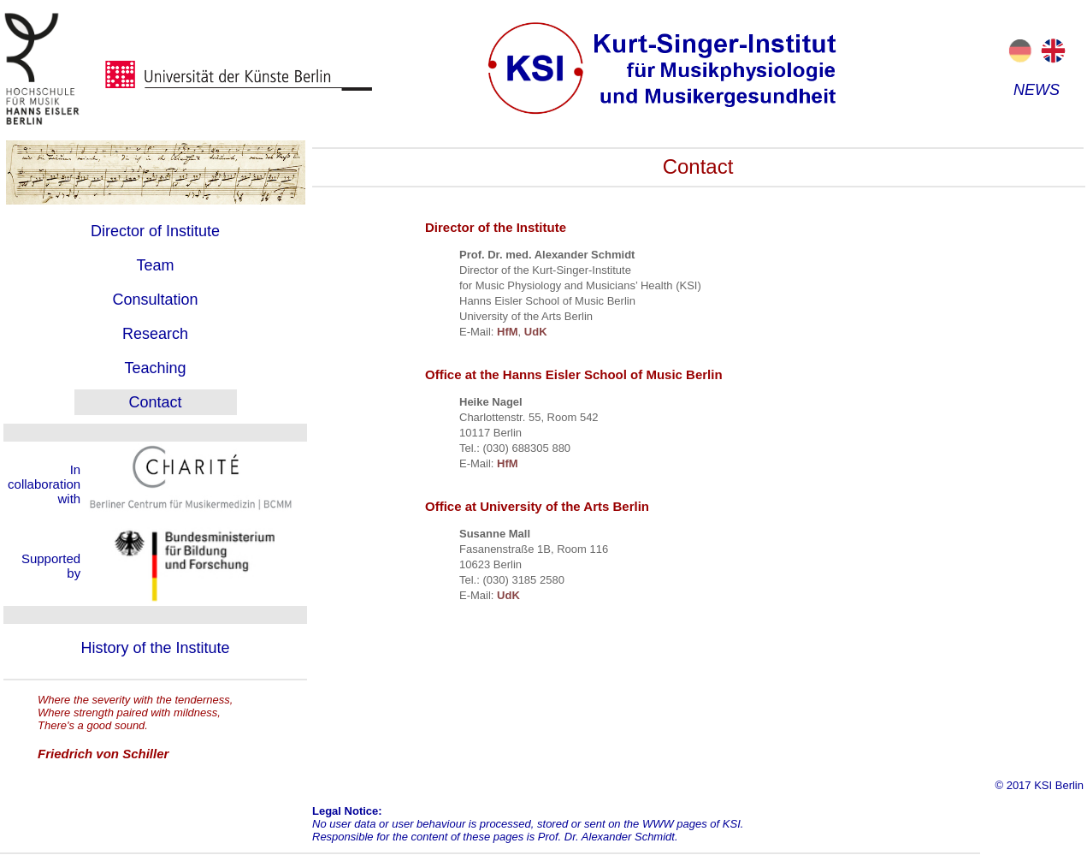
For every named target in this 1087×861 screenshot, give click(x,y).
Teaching (155, 368)
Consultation (155, 299)
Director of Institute (155, 231)
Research (155, 333)
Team (155, 265)
